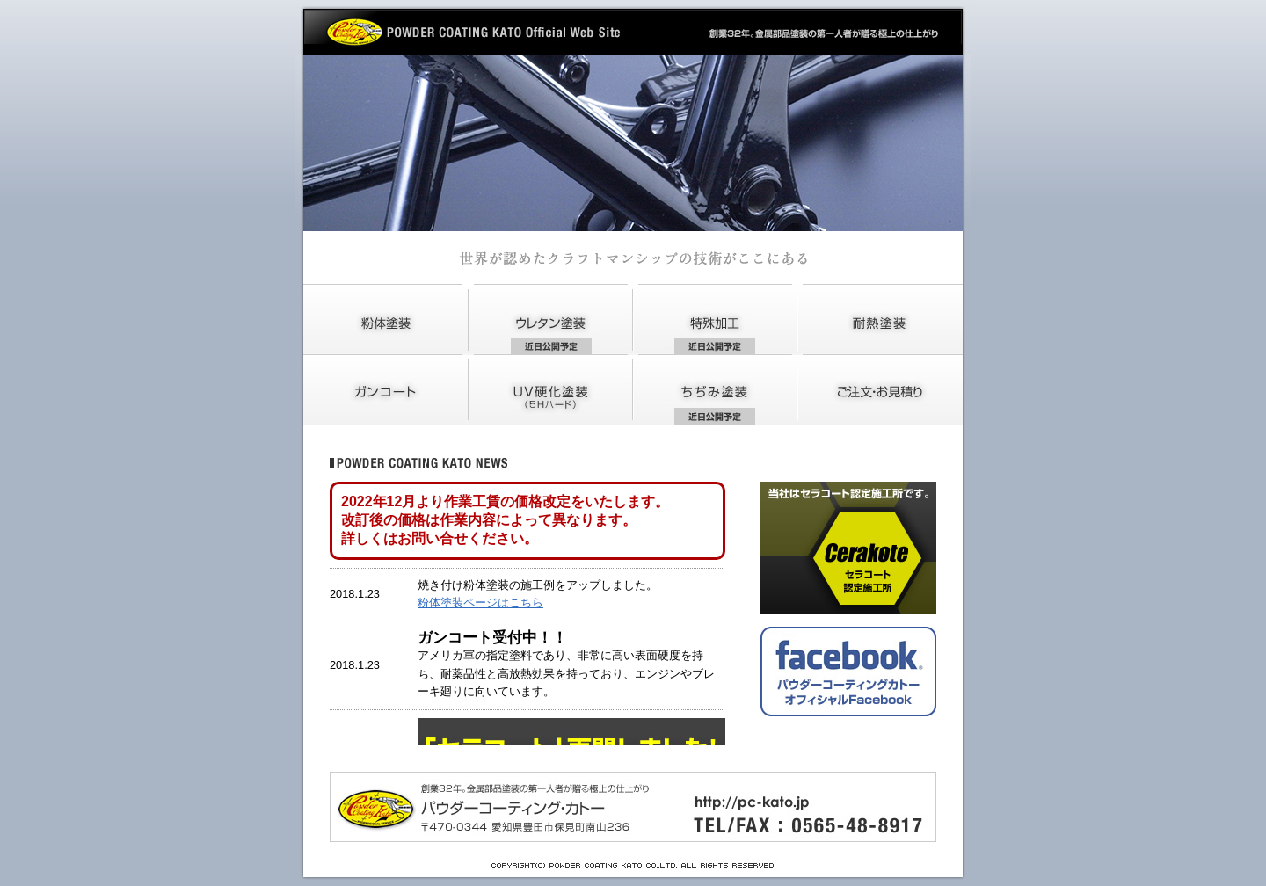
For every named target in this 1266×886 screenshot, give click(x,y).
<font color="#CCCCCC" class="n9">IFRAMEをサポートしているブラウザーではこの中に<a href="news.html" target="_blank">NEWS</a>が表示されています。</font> (536, 613)
